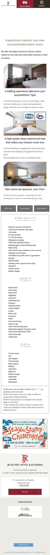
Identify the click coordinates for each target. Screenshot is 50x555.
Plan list (25, 492)
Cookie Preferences (25, 502)
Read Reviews (23, 545)
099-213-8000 (24, 485)
